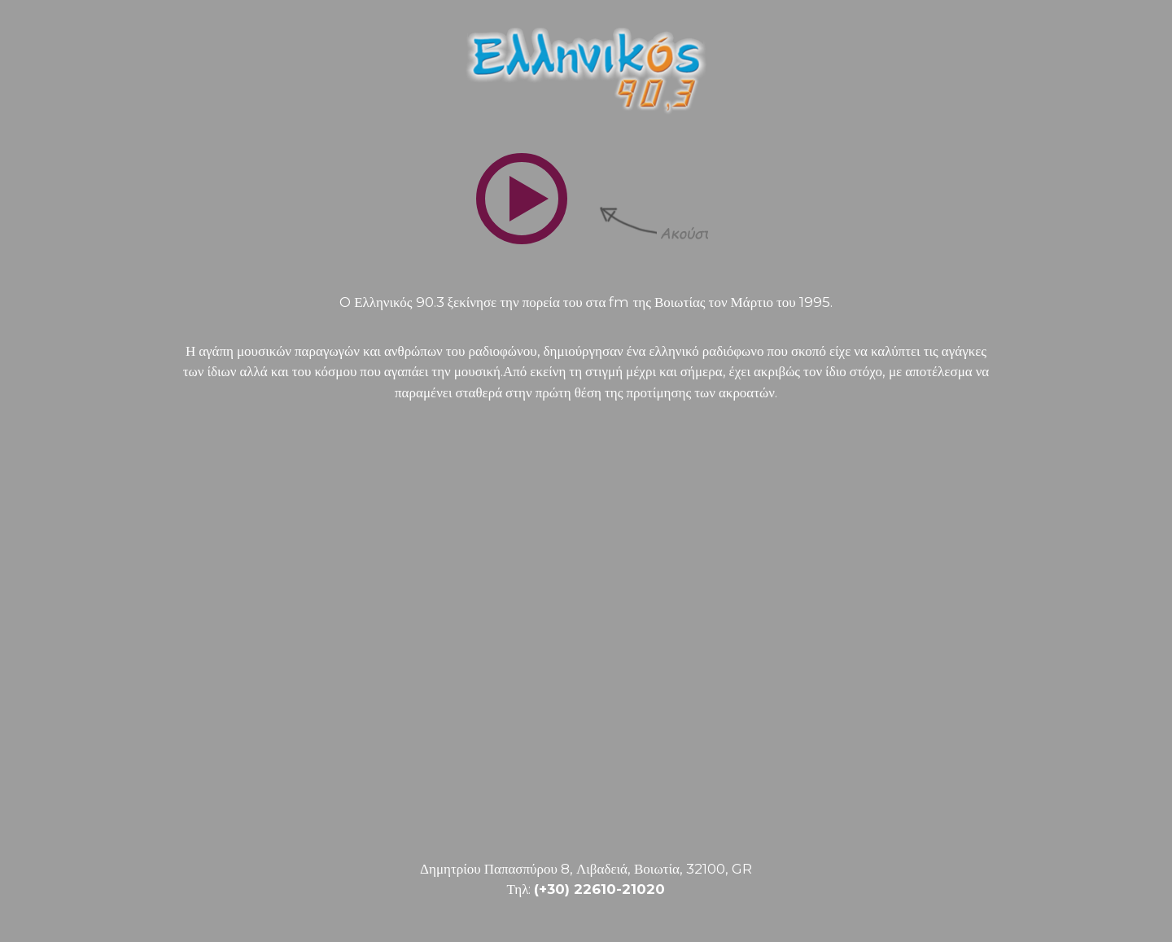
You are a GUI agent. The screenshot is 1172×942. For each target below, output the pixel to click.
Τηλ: (586, 889)
